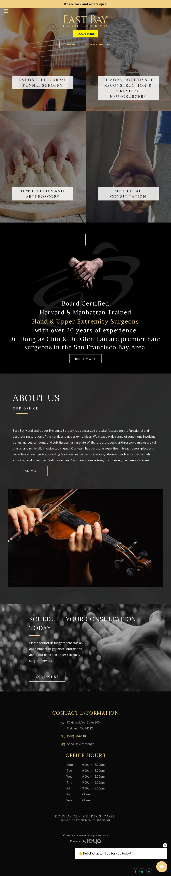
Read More (85, 359)
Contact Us (47, 677)
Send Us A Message (80, 744)
